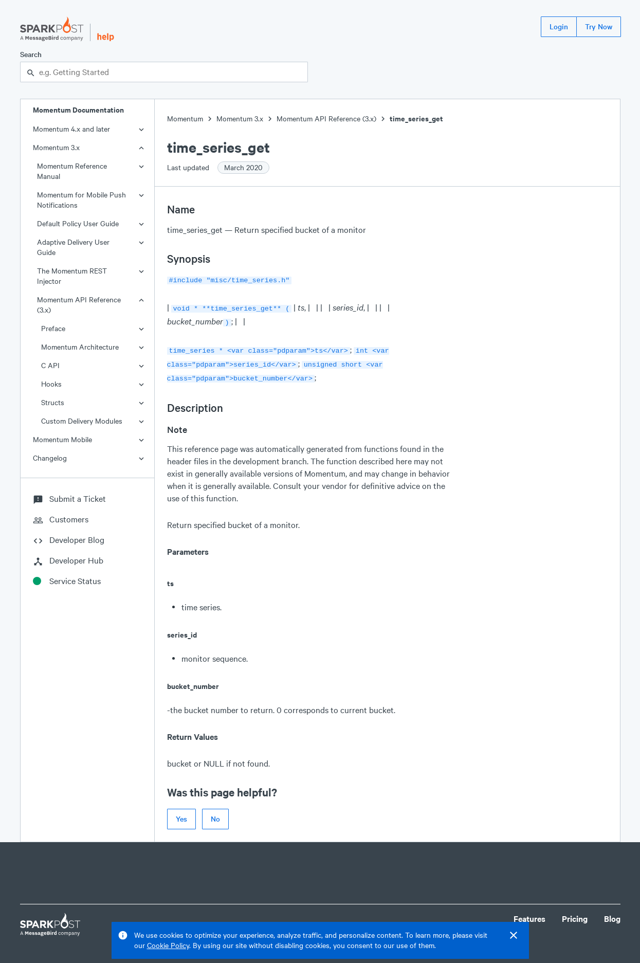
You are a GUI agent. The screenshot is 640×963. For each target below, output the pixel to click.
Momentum (185, 118)
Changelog (50, 458)
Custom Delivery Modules (81, 421)
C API (50, 365)
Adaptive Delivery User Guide (73, 247)
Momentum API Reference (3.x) (79, 305)
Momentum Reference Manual (72, 171)
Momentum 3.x (56, 147)
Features (529, 912)
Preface (53, 328)
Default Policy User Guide (78, 223)
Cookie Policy (168, 945)
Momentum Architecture (80, 347)
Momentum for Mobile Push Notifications (81, 200)
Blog (612, 912)
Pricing (575, 912)
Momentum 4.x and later (71, 129)
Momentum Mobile (62, 439)
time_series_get (416, 118)
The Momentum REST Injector (72, 276)
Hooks (51, 384)
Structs (52, 402)
